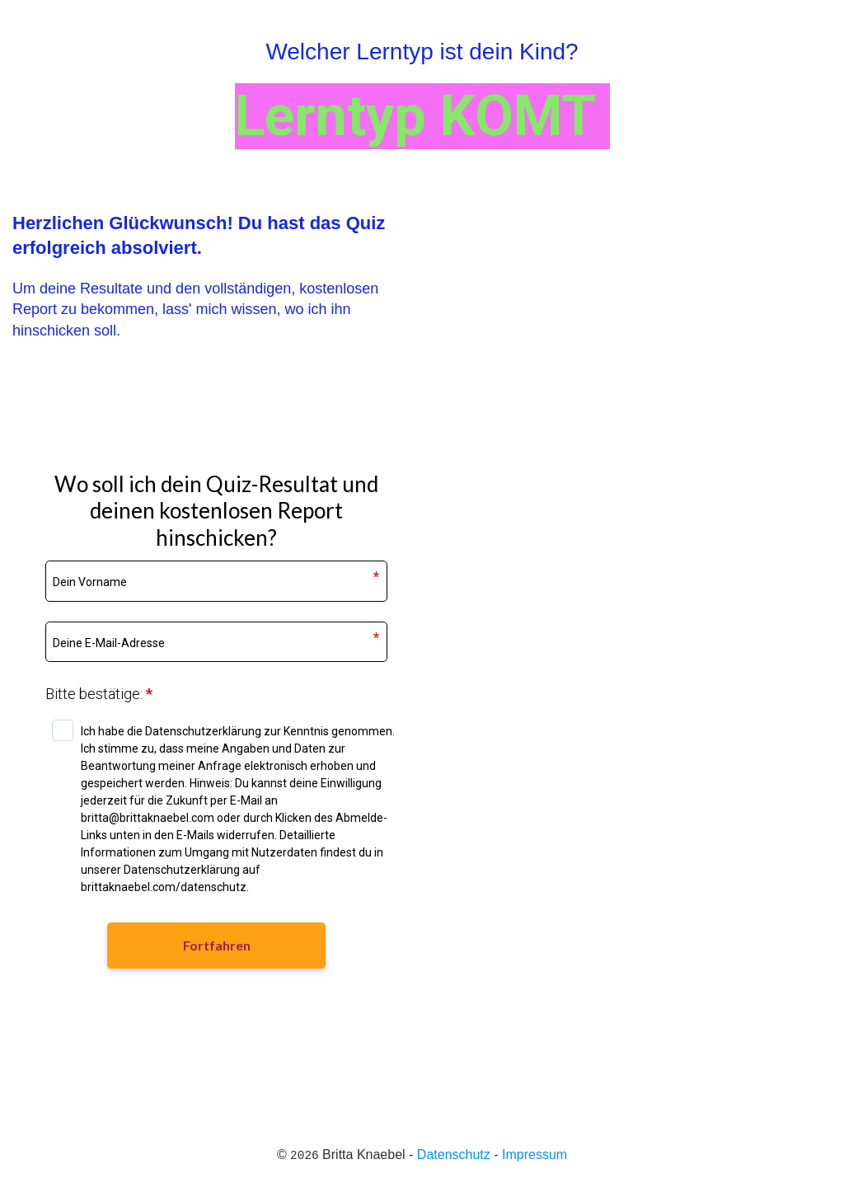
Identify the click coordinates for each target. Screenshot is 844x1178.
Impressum (534, 1154)
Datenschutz (453, 1154)
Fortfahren (217, 945)
